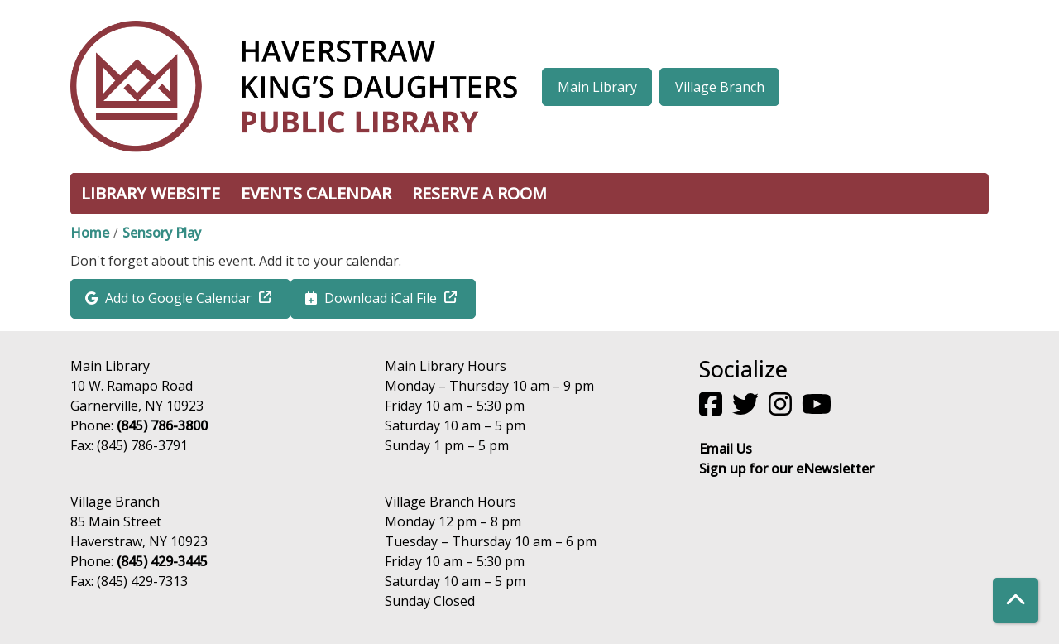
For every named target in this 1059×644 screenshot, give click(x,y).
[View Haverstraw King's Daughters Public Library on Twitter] (747, 409)
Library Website (150, 193)
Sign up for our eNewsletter (786, 468)
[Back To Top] (1015, 600)
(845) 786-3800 (162, 425)
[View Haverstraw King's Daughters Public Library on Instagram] (782, 409)
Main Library (597, 87)
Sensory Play (161, 232)
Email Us (725, 449)
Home (89, 232)
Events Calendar (316, 193)
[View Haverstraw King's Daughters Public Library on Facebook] (712, 409)
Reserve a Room (479, 193)
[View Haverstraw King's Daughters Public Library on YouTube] (818, 409)
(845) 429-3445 (162, 561)
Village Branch (719, 87)
